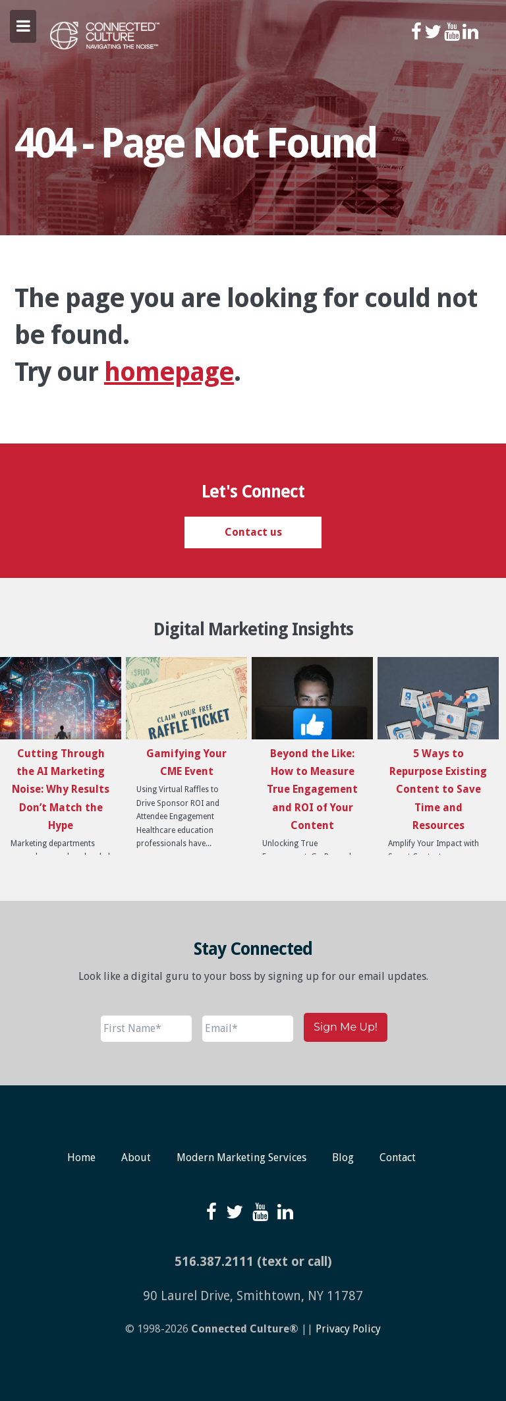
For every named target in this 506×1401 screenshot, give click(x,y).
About (136, 1157)
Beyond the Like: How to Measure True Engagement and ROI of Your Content (312, 789)
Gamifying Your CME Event (186, 762)
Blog (343, 1157)
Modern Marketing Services (241, 1157)
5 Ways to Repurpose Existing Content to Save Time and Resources (438, 789)
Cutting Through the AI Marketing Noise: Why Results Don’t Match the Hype (60, 789)
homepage (169, 372)
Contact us (253, 532)
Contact (398, 1157)
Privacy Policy (348, 1329)
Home (81, 1157)
